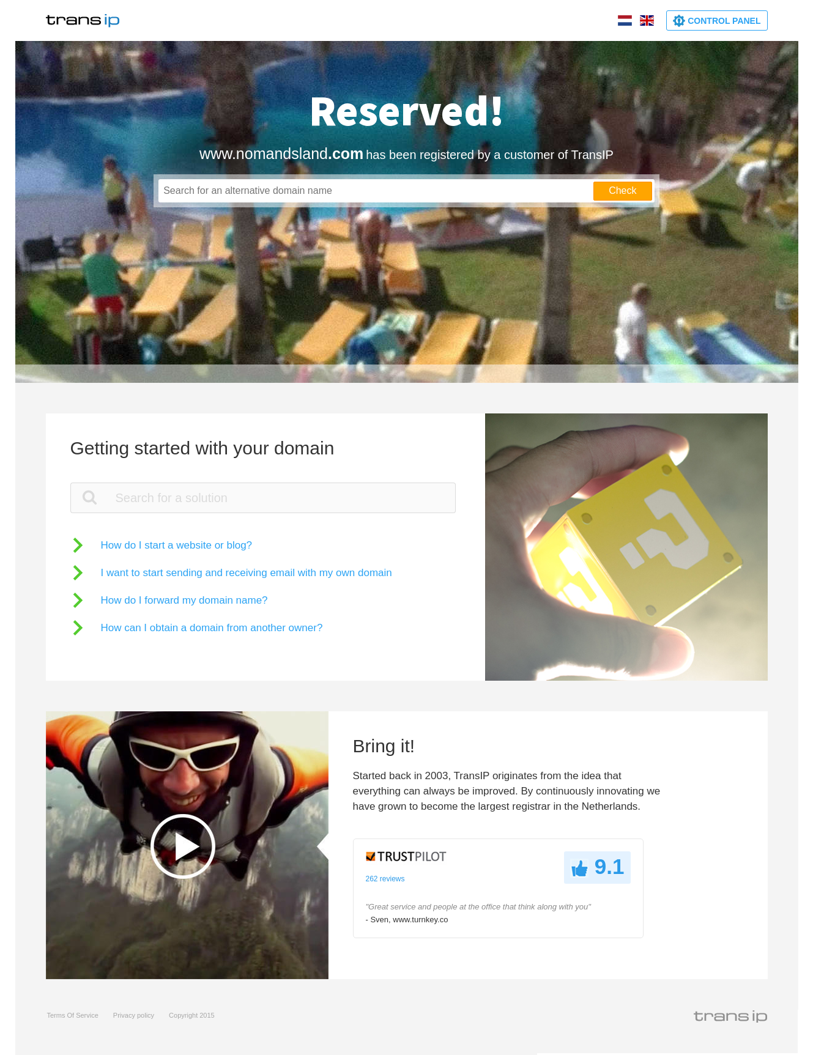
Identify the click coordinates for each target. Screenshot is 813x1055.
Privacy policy (133, 1015)
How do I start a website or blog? (177, 545)
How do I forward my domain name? (184, 600)
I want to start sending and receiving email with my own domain (246, 573)
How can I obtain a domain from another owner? (212, 628)
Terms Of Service (72, 1015)
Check (622, 190)
